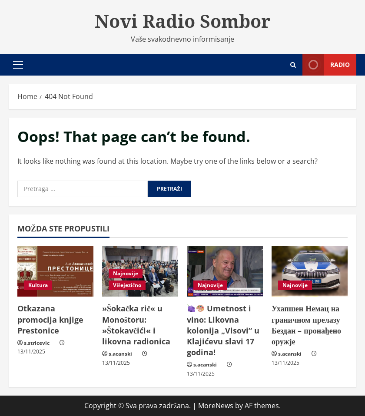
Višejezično (127, 285)
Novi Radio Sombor (183, 21)
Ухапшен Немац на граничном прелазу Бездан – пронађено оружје (306, 325)
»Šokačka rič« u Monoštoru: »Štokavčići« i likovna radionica (136, 325)
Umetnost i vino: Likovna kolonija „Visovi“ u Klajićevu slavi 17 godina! (223, 330)
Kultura (38, 285)
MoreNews (215, 405)
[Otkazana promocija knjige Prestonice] (55, 271)
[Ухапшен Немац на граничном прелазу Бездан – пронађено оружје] (310, 271)
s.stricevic (37, 343)
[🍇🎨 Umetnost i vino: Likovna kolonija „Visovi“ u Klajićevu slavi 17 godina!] (225, 271)
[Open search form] (293, 64)
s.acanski (120, 353)
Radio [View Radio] (326, 65)
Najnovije (125, 273)
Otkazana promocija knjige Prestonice (50, 319)
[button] (18, 65)
